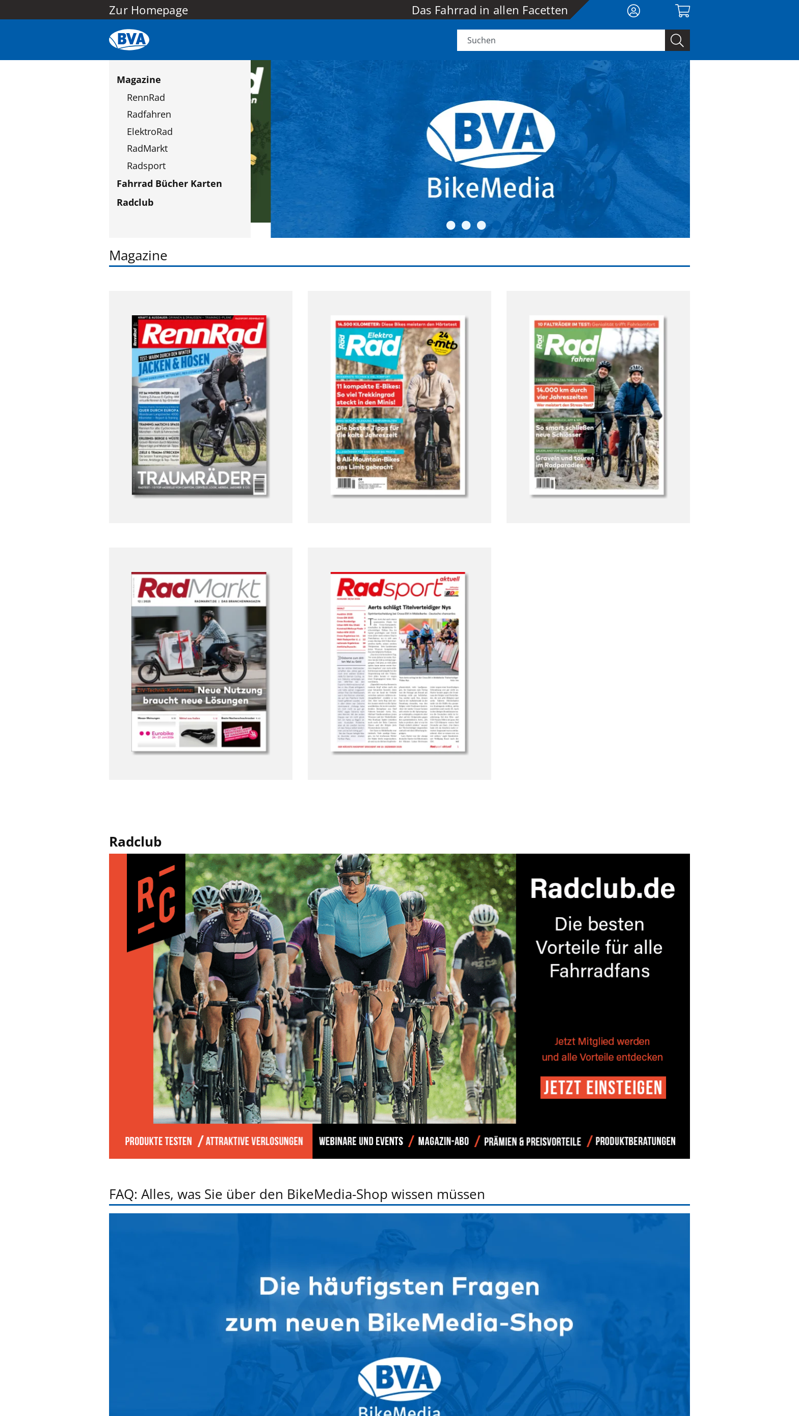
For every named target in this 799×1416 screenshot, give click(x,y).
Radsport (146, 165)
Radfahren (149, 114)
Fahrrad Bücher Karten (169, 183)
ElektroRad (150, 131)
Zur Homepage (148, 9)
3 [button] (481, 220)
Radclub (135, 202)
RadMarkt (147, 148)
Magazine (139, 79)
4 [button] (497, 220)
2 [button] (466, 220)
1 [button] (451, 220)
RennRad (146, 97)
